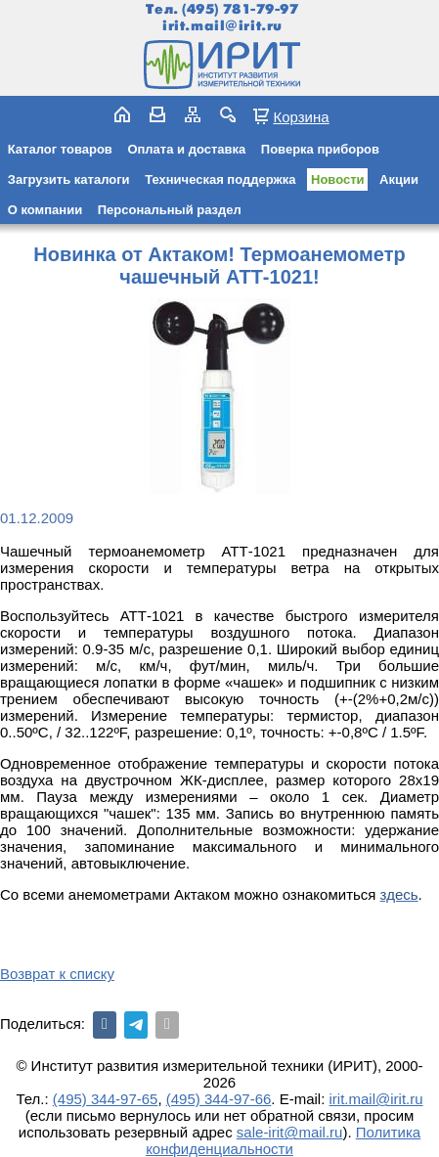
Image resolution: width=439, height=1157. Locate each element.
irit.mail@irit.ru (222, 26)
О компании (45, 209)
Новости (338, 179)
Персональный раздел (169, 209)
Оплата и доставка (186, 149)
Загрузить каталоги (69, 179)
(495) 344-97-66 (219, 1098)
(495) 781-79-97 (240, 9)
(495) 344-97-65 (105, 1098)
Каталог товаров (60, 149)
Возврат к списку (57, 973)
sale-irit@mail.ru (290, 1132)
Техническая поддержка (220, 179)
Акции (398, 179)
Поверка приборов (320, 149)
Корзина (301, 116)
